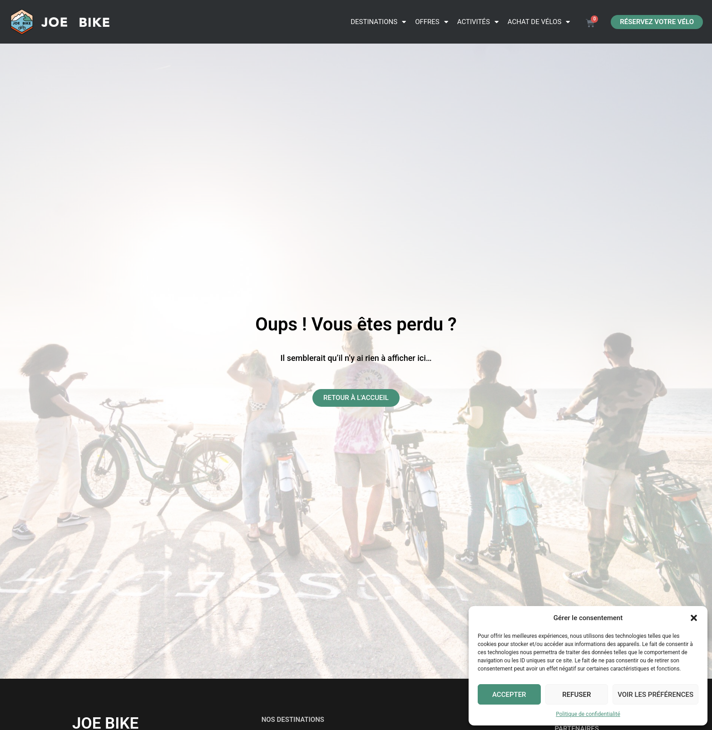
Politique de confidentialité (588, 714)
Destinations (378, 22)
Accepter (509, 695)
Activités (478, 22)
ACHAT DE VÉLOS (539, 22)
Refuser (576, 695)
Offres (431, 22)
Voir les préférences (655, 695)
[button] (693, 617)
